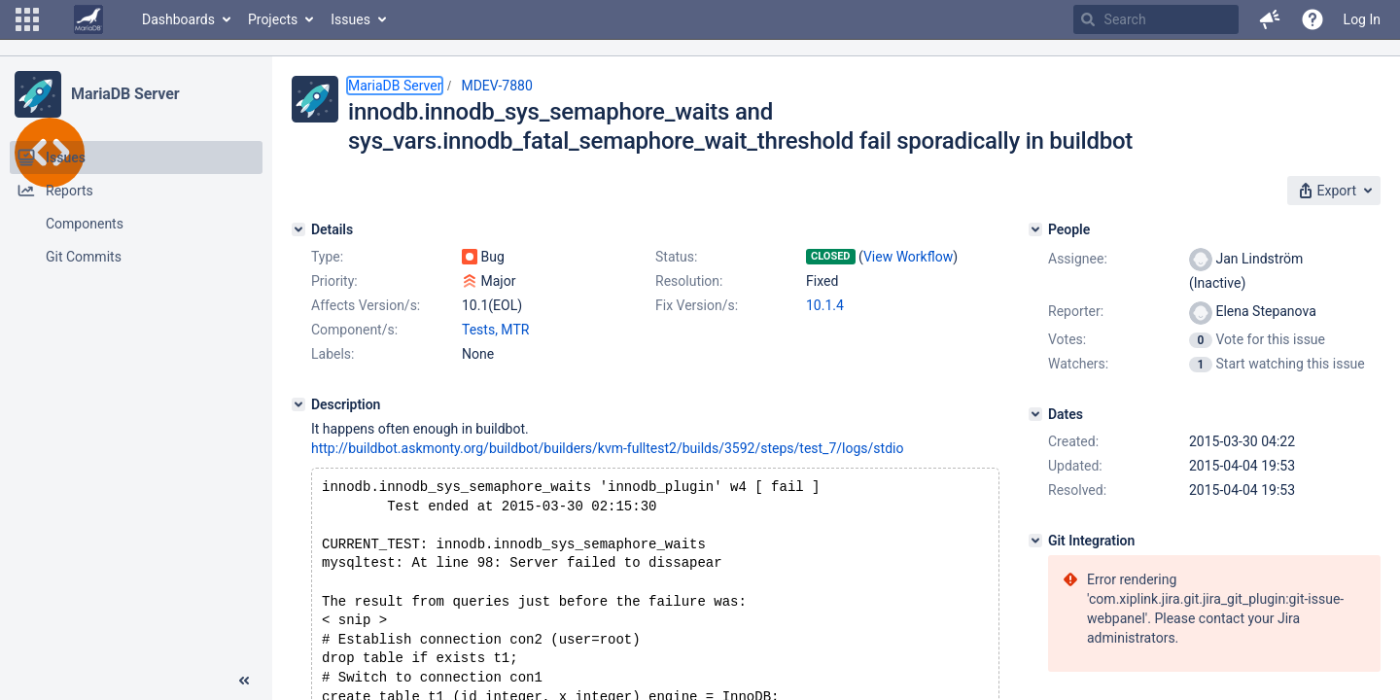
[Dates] (1035, 414)
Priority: (334, 281)
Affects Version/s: (365, 305)
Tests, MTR (495, 329)
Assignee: (1077, 258)
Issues (350, 19)
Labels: (332, 354)
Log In (1362, 19)
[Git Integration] (1035, 540)
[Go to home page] (88, 19)
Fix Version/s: (696, 305)
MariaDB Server (125, 94)
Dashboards (178, 19)
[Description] (298, 404)
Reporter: (1075, 311)
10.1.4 (825, 305)
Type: (327, 256)
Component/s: (354, 329)
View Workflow (908, 256)
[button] (27, 19)
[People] (1035, 229)
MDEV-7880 (496, 85)
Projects (273, 19)
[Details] (298, 229)
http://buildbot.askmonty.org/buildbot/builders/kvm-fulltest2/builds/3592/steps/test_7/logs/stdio (607, 448)
